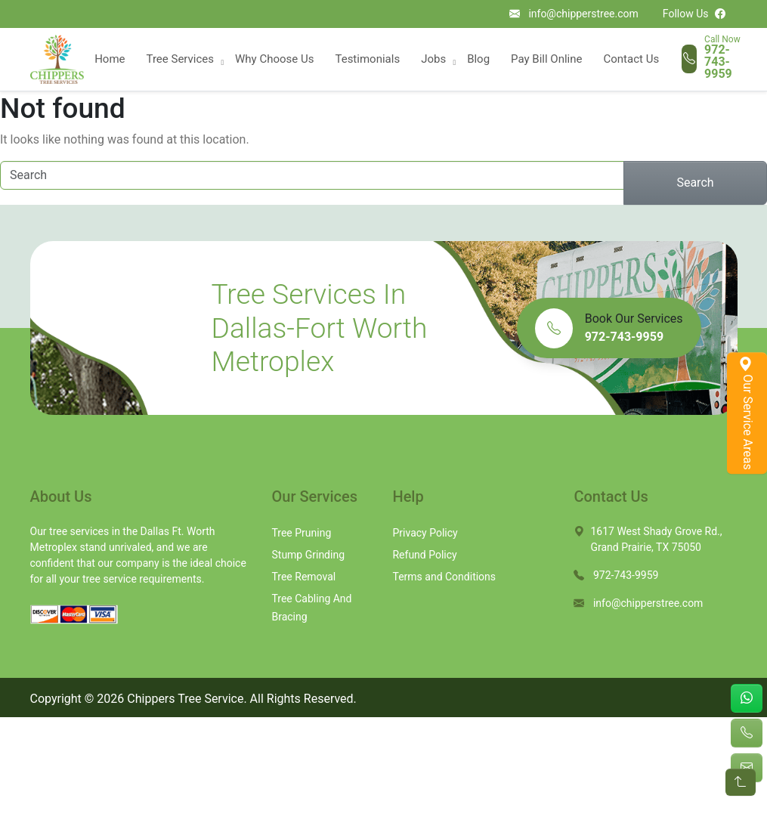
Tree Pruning (301, 533)
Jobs (433, 59)
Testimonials (367, 59)
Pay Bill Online (546, 59)
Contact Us (632, 59)
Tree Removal (303, 577)
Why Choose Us (274, 59)
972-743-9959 (718, 62)
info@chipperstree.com (583, 14)
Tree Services (181, 59)
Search (694, 182)
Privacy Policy (424, 533)
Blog (478, 59)
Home (109, 59)
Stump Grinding (308, 555)
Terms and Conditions (444, 577)
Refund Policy (424, 555)
